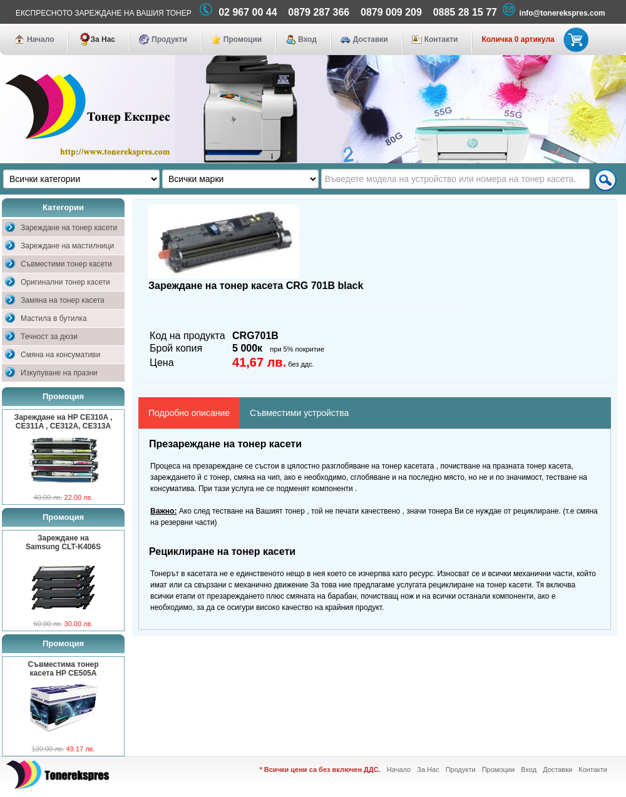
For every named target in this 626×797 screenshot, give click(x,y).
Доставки (370, 39)
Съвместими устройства (299, 413)
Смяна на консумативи (60, 354)
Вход (307, 39)
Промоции (242, 39)
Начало (40, 39)
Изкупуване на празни (59, 372)
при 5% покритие (297, 349)
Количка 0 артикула (532, 39)
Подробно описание (189, 413)
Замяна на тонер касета (63, 300)
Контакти (441, 39)
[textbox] (455, 179)
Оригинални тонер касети (65, 282)
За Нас (102, 39)
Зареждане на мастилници (67, 245)
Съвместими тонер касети (66, 264)
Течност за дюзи (49, 336)
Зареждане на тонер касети (69, 227)
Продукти (169, 39)
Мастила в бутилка (54, 318)
